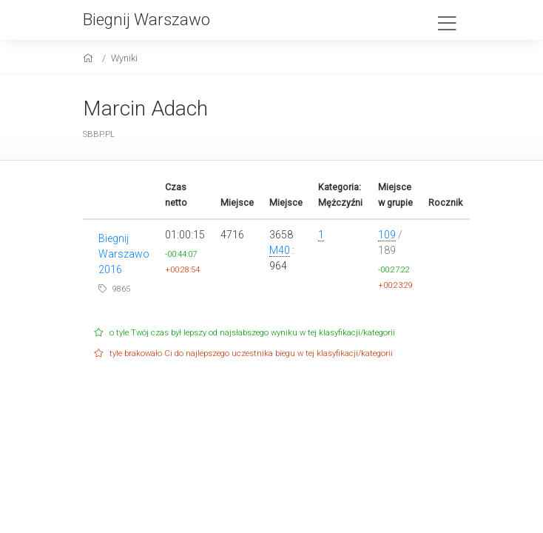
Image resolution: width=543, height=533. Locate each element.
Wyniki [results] (124, 58)
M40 (279, 250)
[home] (90, 58)
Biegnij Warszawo (146, 19)
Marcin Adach (145, 108)
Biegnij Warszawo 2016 (123, 253)
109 (387, 235)
